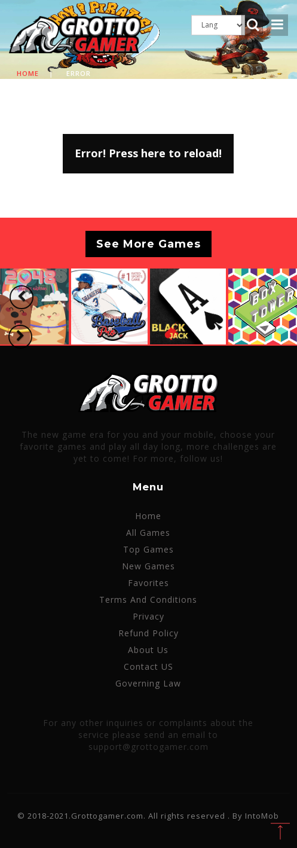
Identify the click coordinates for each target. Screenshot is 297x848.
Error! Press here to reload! (148, 153)
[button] (21, 297)
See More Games (148, 244)
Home (28, 73)
